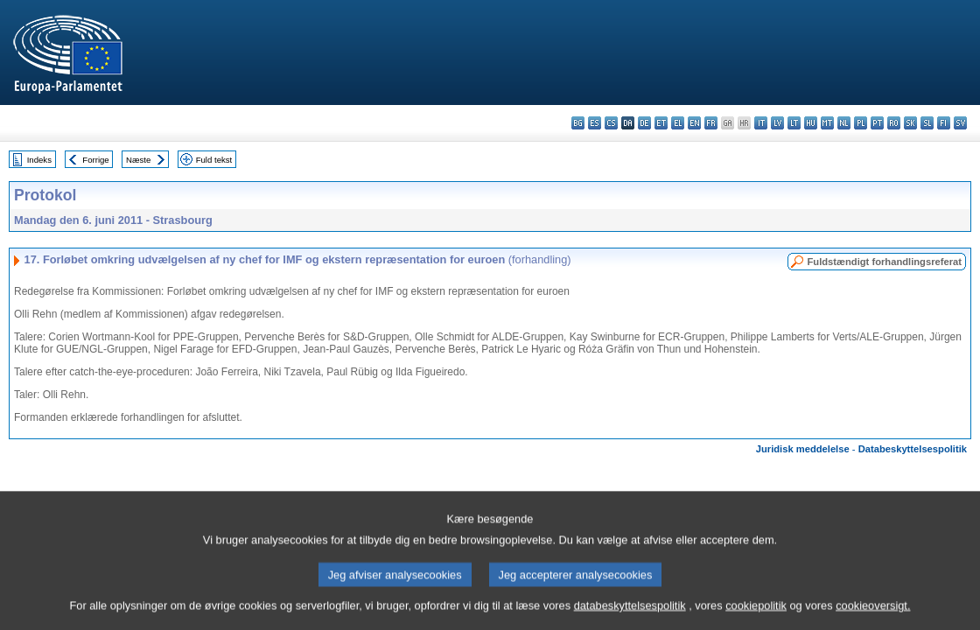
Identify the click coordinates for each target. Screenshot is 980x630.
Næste (138, 159)
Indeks (39, 159)
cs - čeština (611, 123)
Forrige (95, 159)
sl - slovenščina (927, 123)
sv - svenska (960, 123)
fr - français (711, 123)
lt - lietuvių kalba (794, 123)
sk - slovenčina (910, 123)
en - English (694, 123)
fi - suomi (943, 123)
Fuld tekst (214, 159)
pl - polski (860, 123)
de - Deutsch (644, 123)
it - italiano (760, 123)
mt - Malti (827, 123)
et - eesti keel (661, 123)
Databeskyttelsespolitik (912, 449)
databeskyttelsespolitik (630, 619)
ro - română (893, 123)
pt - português (877, 123)
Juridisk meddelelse (803, 449)
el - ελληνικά (677, 123)
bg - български (577, 123)
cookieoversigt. (873, 619)
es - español (594, 123)
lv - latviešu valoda (777, 123)
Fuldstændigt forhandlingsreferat (884, 261)
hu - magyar (810, 123)
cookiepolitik (756, 619)
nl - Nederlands (843, 123)
